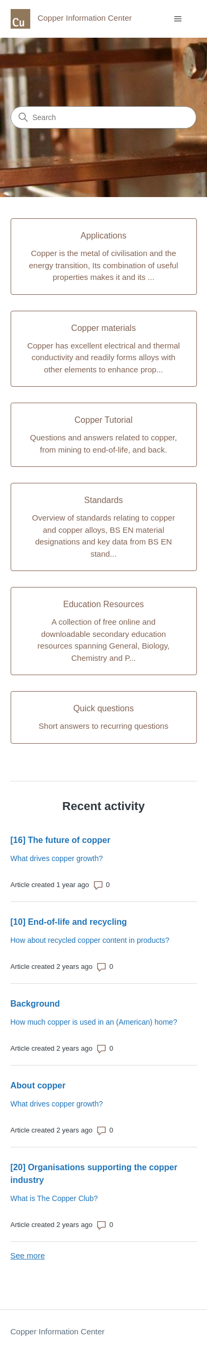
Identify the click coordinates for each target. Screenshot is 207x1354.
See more (28, 1255)
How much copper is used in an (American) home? (94, 1022)
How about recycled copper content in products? (90, 940)
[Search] (103, 117)
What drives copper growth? (57, 858)
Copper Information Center (58, 1331)
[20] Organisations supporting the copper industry (94, 1174)
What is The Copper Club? (54, 1198)
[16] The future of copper (60, 840)
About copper (38, 1085)
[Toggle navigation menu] (178, 19)
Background (35, 1003)
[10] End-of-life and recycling (69, 921)
